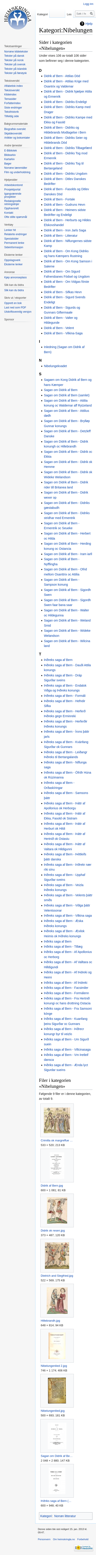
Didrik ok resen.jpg (53, 1230)
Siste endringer (13, 107)
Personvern (44, 1539)
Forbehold (82, 1539)
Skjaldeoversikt (13, 133)
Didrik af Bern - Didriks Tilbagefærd (68, 148)
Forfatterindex (12, 103)
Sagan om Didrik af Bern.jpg (57, 1456)
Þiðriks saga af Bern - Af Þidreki (65, 982)
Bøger (7, 163)
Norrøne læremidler (15, 167)
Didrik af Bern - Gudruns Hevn (64, 204)
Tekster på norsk (14, 60)
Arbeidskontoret (13, 185)
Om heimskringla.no (64, 1539)
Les (69, 14)
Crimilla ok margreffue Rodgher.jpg (57, 1140)
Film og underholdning (17, 172)
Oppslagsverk (12, 260)
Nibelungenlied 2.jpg (54, 1365)
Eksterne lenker (13, 264)
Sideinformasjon (13, 247)
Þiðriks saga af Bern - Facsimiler (66, 988)
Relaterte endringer (15, 234)
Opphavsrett (11, 208)
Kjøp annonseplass (15, 277)
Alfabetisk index (13, 85)
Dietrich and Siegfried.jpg (57, 1275)
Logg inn (88, 4)
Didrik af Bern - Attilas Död (62, 76)
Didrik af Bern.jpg (52, 1185)
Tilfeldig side (11, 116)
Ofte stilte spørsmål (15, 217)
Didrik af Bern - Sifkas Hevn (63, 292)
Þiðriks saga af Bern (57, 941)
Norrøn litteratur (65, 1516)
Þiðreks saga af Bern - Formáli (64, 695)
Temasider (10, 99)
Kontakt (8, 212)
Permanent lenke (14, 242)
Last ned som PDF (15, 307)
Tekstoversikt (11, 90)
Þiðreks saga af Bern (58, 660)
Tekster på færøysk (15, 73)
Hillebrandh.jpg (50, 1320)
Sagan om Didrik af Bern (61, 390)
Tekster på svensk (14, 64)
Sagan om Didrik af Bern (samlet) (66, 395)
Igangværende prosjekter (12, 195)
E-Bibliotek (10, 150)
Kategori (46, 1516)
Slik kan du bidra (14, 290)
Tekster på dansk (14, 55)
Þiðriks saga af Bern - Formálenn (66, 993)
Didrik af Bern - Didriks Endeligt (65, 102)
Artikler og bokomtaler (17, 137)
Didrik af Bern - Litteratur (61, 235)
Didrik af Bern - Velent (59, 328)
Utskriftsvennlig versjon (17, 311)
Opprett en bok (13, 303)
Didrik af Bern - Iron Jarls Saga (65, 230)
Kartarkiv (9, 159)
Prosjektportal (12, 189)
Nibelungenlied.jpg (53, 1410)
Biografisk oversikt (15, 129)
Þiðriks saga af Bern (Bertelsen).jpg (57, 1501)
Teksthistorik (11, 111)
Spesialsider (11, 238)
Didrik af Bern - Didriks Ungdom (65, 173)
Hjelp (88, 23)
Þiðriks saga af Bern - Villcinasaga (67, 1049)
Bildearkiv (10, 155)
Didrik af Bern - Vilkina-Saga (63, 333)
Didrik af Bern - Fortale (59, 199)
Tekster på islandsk (15, 68)
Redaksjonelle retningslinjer (12, 202)
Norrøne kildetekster (16, 51)
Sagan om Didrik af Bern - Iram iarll (68, 554)
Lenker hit (10, 230)
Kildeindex (10, 94)
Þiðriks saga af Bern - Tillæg (63, 946)
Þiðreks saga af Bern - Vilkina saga (68, 915)
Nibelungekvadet (55, 366)
